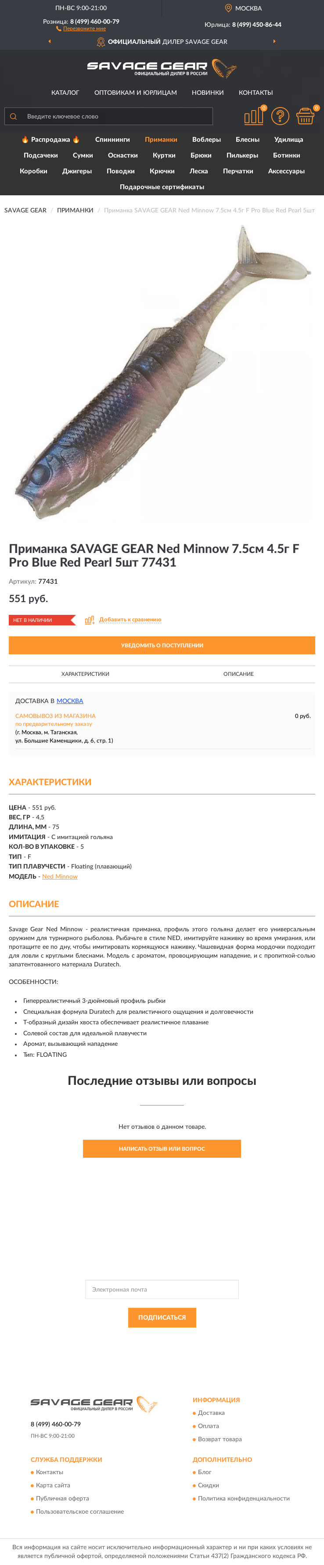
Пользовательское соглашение (80, 1512)
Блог (205, 1473)
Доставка (211, 1413)
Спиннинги (112, 139)
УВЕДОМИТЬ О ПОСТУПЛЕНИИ (162, 645)
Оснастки (123, 155)
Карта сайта (53, 1486)
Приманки (161, 139)
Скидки (208, 1486)
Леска (199, 171)
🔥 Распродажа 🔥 (50, 139)
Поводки (121, 171)
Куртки (164, 155)
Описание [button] (238, 674)
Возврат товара (220, 1439)
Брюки (201, 155)
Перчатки (238, 171)
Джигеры (77, 171)
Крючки (162, 171)
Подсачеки (41, 155)
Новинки (208, 93)
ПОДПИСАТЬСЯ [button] (162, 1318)
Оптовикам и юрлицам (135, 93)
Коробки (33, 171)
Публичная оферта (62, 1499)
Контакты (256, 93)
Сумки (83, 155)
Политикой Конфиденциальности (205, 1337)
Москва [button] (70, 701)
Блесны (247, 139)
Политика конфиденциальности (244, 1499)
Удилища (288, 139)
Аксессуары (286, 171)
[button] (81, 28)
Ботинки (286, 155)
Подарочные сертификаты (162, 187)
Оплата (208, 1426)
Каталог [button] (65, 93)
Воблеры (206, 139)
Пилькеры (242, 155)
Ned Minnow (60, 877)
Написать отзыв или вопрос (162, 1149)
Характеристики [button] (85, 674)
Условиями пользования (146, 1345)
